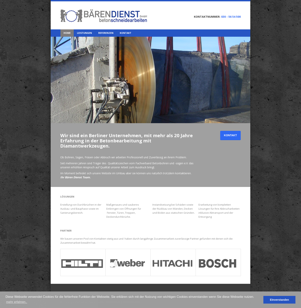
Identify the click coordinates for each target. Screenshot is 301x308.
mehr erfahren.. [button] (16, 302)
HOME (67, 33)
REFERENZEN (105, 33)
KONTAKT (125, 33)
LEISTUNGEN (84, 33)
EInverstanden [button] (279, 299)
